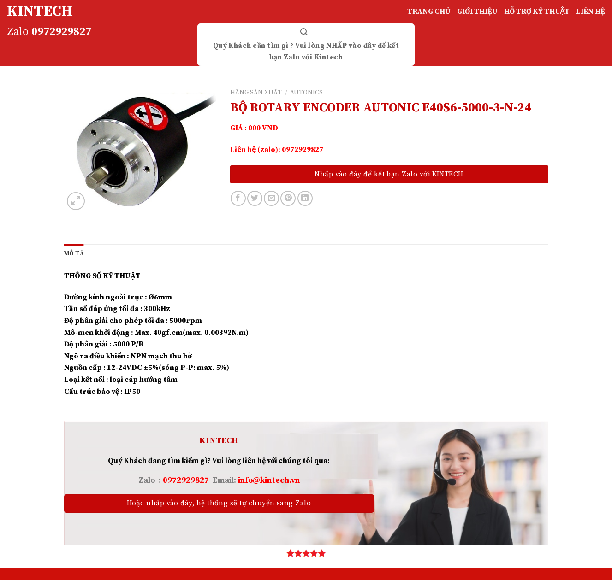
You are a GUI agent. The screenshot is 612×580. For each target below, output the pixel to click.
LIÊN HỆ (590, 11)
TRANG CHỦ (429, 11)
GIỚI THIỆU (477, 11)
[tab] (74, 253)
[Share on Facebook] (238, 198)
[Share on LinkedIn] (305, 198)
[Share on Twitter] (254, 198)
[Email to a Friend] (271, 198)
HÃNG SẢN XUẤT (256, 93)
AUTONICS (306, 93)
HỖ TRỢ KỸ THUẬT (537, 11)
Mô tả (74, 253)
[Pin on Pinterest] (288, 198)
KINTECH (39, 11)
